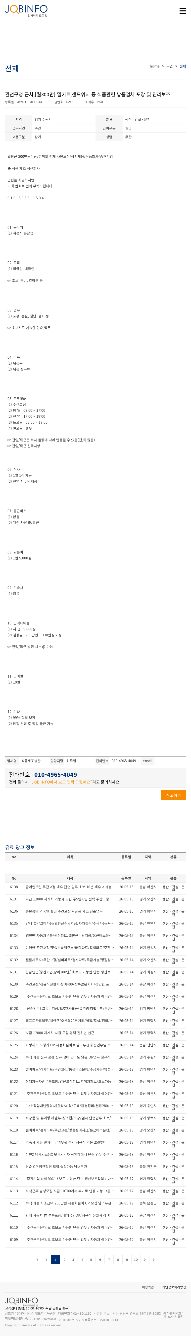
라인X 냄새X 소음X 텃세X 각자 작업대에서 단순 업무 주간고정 (71, 1154)
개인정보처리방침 (174, 1287)
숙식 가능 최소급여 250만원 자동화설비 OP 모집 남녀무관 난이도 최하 (71, 1203)
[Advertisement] (95, 43)
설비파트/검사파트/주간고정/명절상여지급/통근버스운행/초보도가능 (71, 1130)
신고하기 (173, 795)
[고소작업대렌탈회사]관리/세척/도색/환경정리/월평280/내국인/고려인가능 (71, 1105)
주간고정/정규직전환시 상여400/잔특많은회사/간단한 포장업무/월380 (71, 984)
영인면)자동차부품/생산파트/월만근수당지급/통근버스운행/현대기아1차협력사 (71, 935)
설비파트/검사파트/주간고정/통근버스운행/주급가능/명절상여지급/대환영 (71, 1069)
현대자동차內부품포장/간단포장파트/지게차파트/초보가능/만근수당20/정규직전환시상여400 (71, 1081)
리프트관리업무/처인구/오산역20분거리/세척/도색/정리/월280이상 (71, 1020)
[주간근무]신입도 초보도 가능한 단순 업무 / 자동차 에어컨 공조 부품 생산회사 (71, 996)
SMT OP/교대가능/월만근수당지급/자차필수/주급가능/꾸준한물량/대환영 (71, 923)
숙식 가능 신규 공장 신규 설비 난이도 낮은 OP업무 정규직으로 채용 (71, 1057)
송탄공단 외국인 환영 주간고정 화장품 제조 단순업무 (64, 911)
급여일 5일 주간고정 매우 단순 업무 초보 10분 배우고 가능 (69, 887)
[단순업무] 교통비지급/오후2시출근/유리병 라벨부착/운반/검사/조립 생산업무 (71, 1008)
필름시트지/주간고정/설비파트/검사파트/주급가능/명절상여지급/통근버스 (71, 959)
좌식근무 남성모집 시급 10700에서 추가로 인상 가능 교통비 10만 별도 (71, 1191)
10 (136, 1259)
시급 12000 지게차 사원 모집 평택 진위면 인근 (60, 1032)
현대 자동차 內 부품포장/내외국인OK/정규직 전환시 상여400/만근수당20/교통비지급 (71, 1215)
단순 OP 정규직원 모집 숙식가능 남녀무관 (56, 1166)
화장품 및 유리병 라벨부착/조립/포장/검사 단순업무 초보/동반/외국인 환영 (71, 1118)
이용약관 (148, 1287)
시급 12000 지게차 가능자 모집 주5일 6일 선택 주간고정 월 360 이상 (71, 899)
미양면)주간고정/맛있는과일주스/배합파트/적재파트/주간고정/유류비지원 (71, 947)
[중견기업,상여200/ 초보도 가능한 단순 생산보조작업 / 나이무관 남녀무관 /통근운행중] (71, 1178)
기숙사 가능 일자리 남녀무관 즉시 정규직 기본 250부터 (66, 1142)
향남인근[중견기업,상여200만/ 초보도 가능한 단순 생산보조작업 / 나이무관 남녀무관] (71, 972)
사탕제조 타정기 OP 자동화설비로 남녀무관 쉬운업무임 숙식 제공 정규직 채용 (71, 1045)
